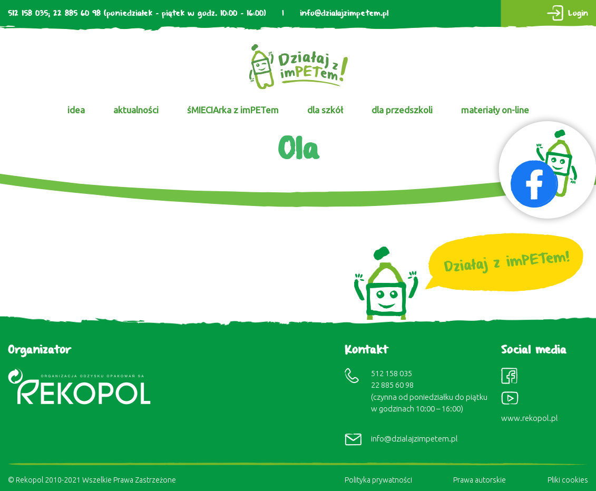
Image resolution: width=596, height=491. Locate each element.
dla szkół (325, 110)
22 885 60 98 (77, 13)
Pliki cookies (568, 480)
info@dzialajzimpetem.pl (344, 13)
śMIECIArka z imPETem (233, 110)
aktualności (136, 110)
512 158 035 (28, 13)
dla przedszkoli (402, 110)
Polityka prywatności (378, 480)
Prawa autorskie (479, 480)
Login (578, 13)
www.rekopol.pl (529, 418)
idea (76, 110)
